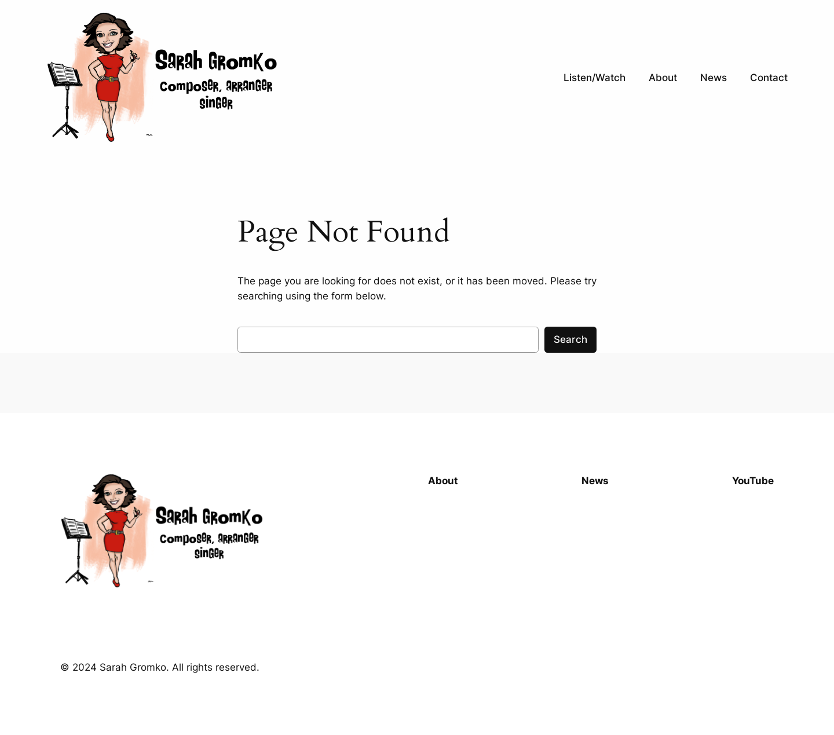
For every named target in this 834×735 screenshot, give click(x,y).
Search (570, 339)
